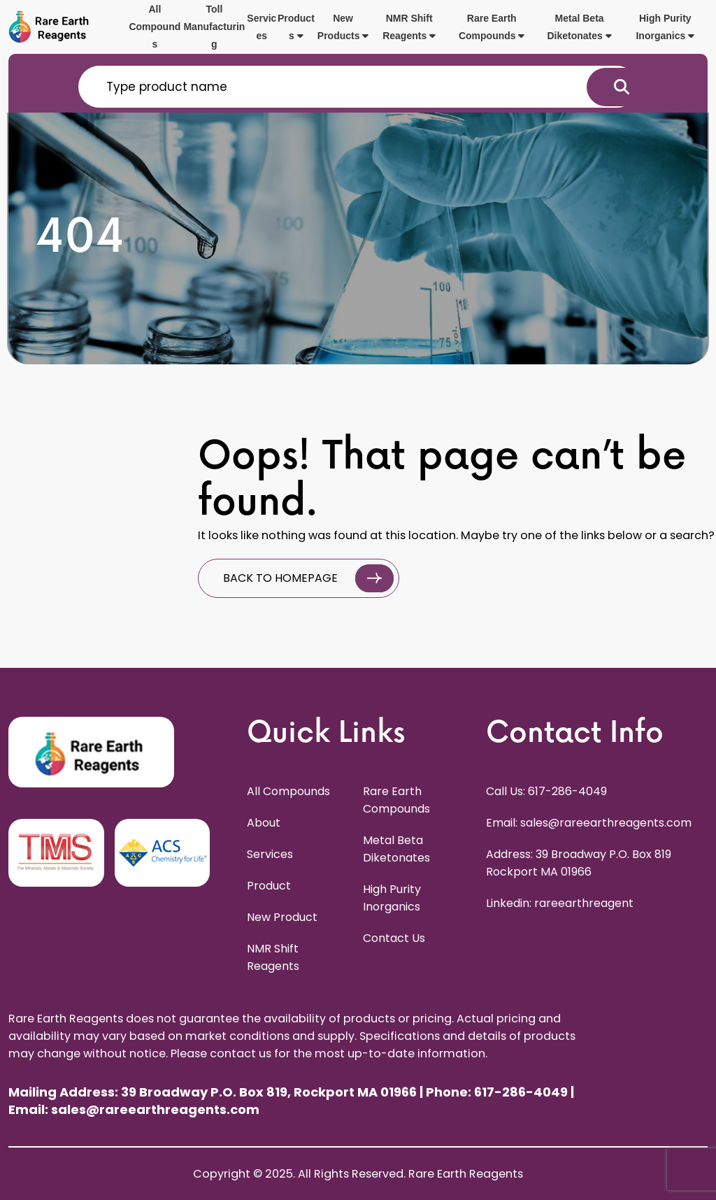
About (263, 823)
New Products (343, 27)
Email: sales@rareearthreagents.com (589, 823)
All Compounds (154, 26)
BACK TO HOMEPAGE (308, 578)
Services (261, 27)
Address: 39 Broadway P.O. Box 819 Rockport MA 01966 (578, 863)
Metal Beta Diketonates (579, 27)
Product (269, 886)
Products (296, 27)
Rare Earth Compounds (492, 27)
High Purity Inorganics (665, 27)
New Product (282, 917)
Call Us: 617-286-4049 (546, 791)
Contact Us (394, 938)
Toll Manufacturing (214, 26)
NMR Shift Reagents (409, 27)
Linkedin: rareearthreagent (559, 903)
